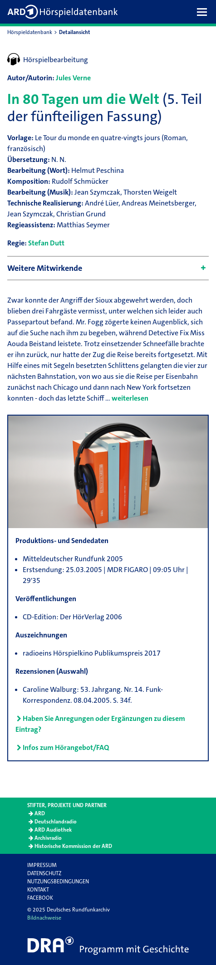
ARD (39, 813)
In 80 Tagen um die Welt (83, 99)
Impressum (42, 865)
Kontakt (38, 889)
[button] (204, 12)
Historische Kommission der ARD (73, 846)
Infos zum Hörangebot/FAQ (66, 747)
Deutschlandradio (55, 821)
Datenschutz (44, 873)
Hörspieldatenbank (29, 32)
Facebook (40, 897)
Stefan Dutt (46, 243)
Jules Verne (73, 78)
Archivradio (48, 838)
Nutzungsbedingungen (58, 881)
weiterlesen (130, 398)
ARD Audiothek (53, 829)
